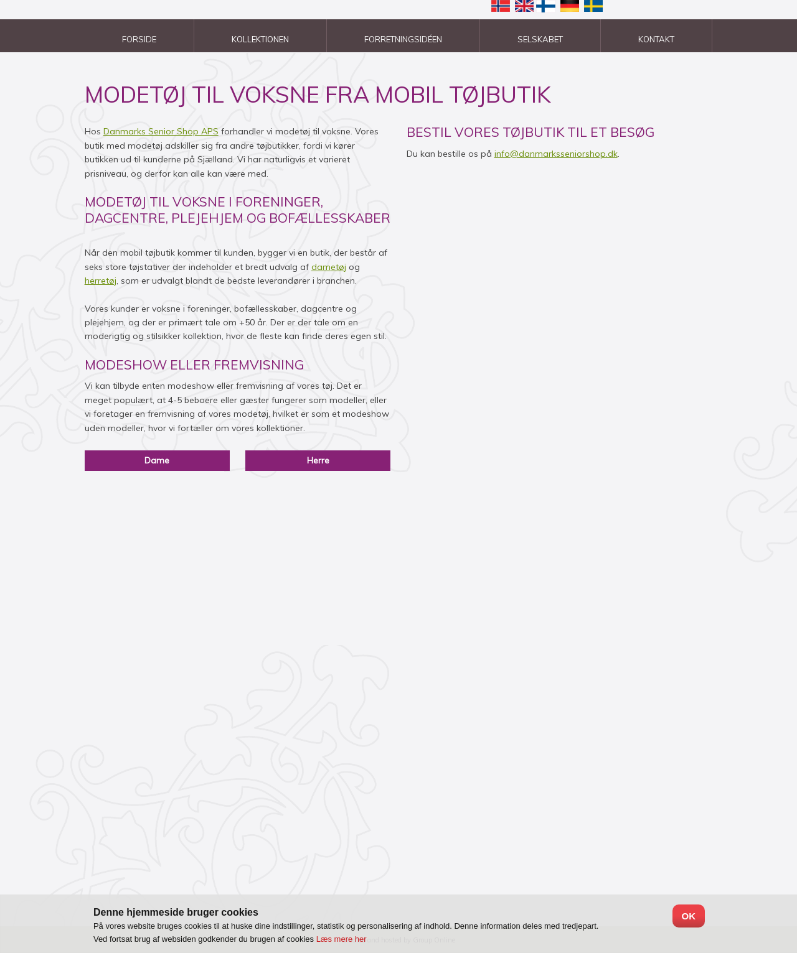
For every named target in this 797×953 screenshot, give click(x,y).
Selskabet (540, 39)
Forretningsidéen (403, 39)
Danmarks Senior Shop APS (161, 131)
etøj (338, 266)
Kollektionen (260, 39)
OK (689, 916)
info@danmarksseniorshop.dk (556, 153)
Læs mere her (341, 939)
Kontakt (656, 39)
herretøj (100, 280)
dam (321, 266)
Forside (139, 39)
